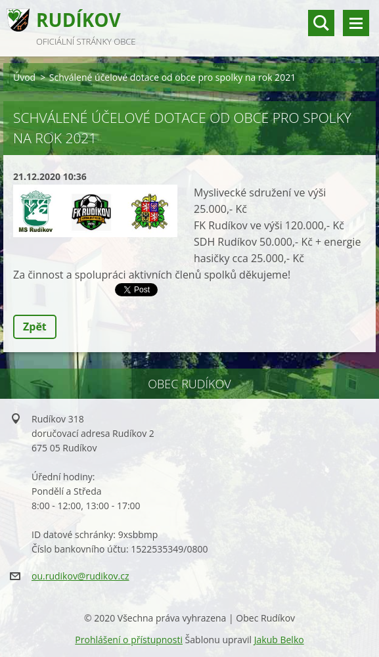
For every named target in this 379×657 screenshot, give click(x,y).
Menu (356, 23)
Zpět (35, 326)
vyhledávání (321, 23)
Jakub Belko (279, 639)
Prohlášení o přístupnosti (129, 639)
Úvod (24, 77)
